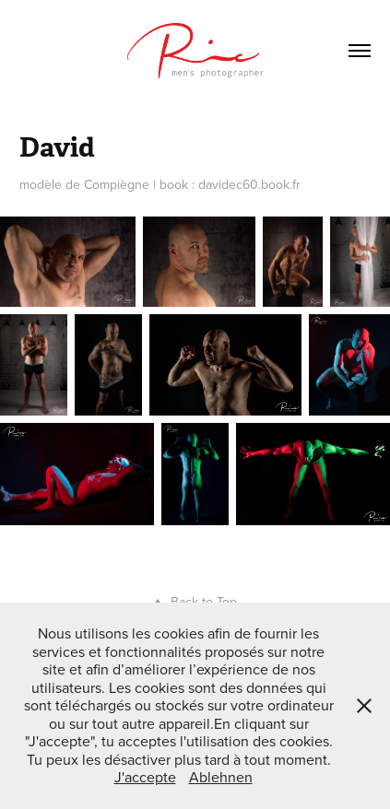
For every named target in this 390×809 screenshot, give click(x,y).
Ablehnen (221, 777)
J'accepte (145, 777)
